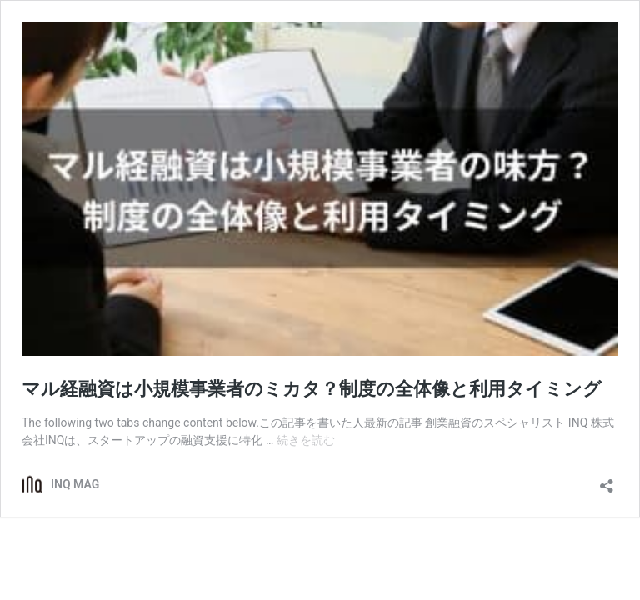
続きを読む (306, 440)
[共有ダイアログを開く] (606, 480)
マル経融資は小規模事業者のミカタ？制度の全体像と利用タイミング (312, 388)
